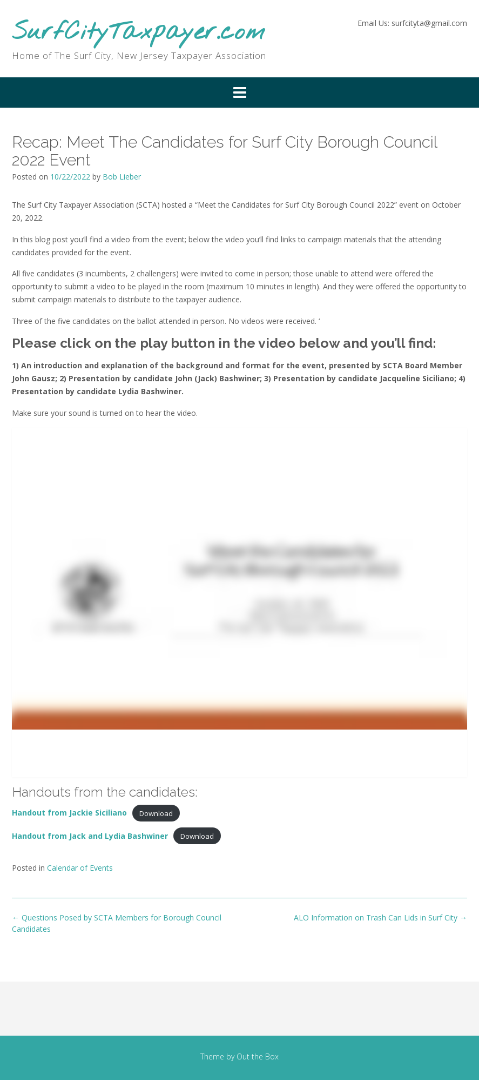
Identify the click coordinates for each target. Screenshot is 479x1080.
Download (156, 813)
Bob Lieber (122, 176)
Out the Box (258, 1056)
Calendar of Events (80, 868)
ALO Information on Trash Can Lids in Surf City (380, 917)
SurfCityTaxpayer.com (138, 33)
